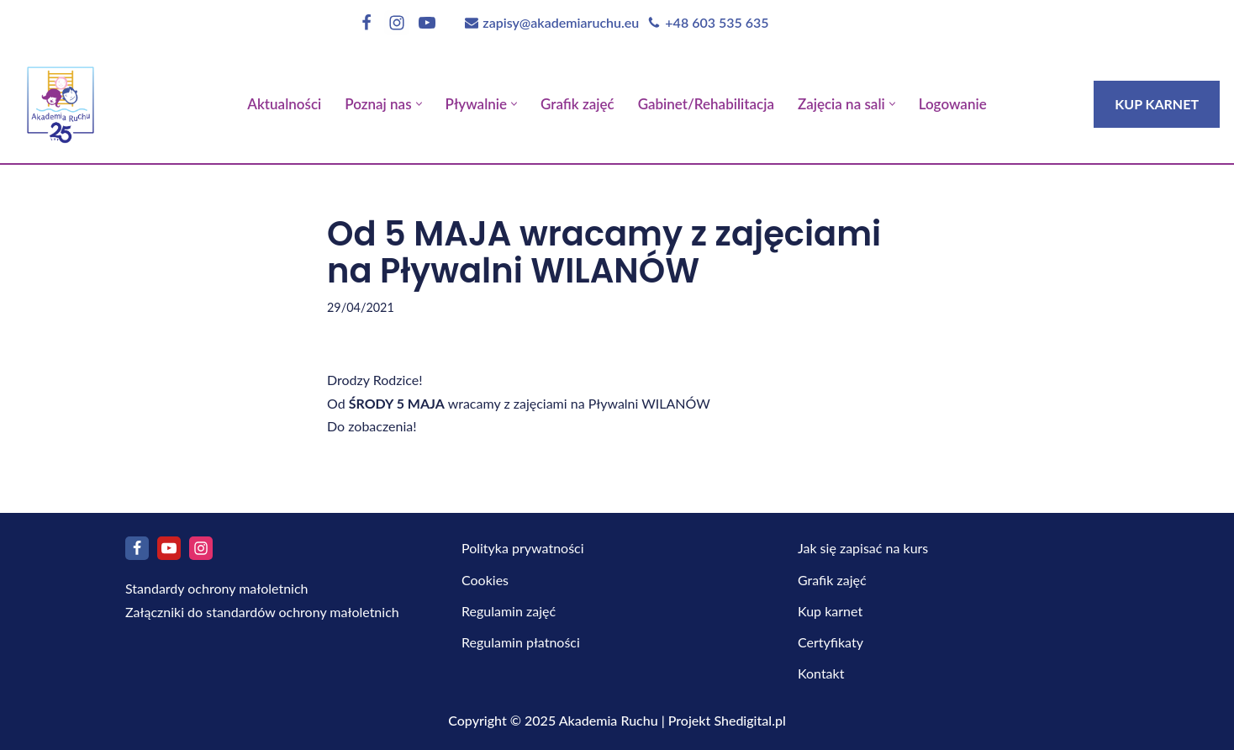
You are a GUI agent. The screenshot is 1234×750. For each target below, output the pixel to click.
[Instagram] (396, 22)
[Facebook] (366, 22)
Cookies (485, 580)
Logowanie (953, 104)
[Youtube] (427, 22)
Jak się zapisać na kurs (863, 548)
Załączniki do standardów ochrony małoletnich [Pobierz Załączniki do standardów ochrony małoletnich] (262, 612)
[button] (419, 104)
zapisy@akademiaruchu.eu (561, 22)
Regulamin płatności (520, 642)
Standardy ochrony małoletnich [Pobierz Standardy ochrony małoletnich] (216, 588)
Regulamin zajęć (508, 611)
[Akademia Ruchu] (60, 100)
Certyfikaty (830, 642)
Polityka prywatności (522, 548)
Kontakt (821, 673)
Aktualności (284, 104)
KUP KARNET (1157, 104)
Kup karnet (830, 611)
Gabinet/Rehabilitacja (706, 104)
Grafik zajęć (577, 104)
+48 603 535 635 (716, 22)
